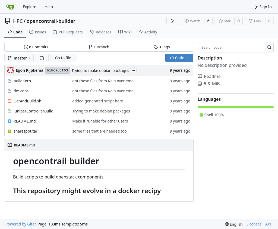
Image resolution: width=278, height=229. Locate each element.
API (268, 224)
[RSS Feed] (172, 21)
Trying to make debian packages (100, 70)
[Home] (10, 7)
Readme (209, 76)
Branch (98, 46)
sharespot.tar (25, 131)
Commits (36, 46)
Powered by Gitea (21, 224)
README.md (25, 121)
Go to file (63, 57)
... (133, 70)
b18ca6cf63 (57, 70)
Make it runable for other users (100, 121)
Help (49, 6)
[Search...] (269, 47)
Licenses (254, 224)
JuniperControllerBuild (33, 111)
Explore (29, 6)
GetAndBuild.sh (27, 100)
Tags (161, 46)
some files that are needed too (99, 131)
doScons (21, 90)
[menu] (234, 224)
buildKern (22, 80)
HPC (18, 21)
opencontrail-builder (51, 21)
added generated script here (97, 100)
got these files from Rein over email (103, 80)
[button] (42, 58)
